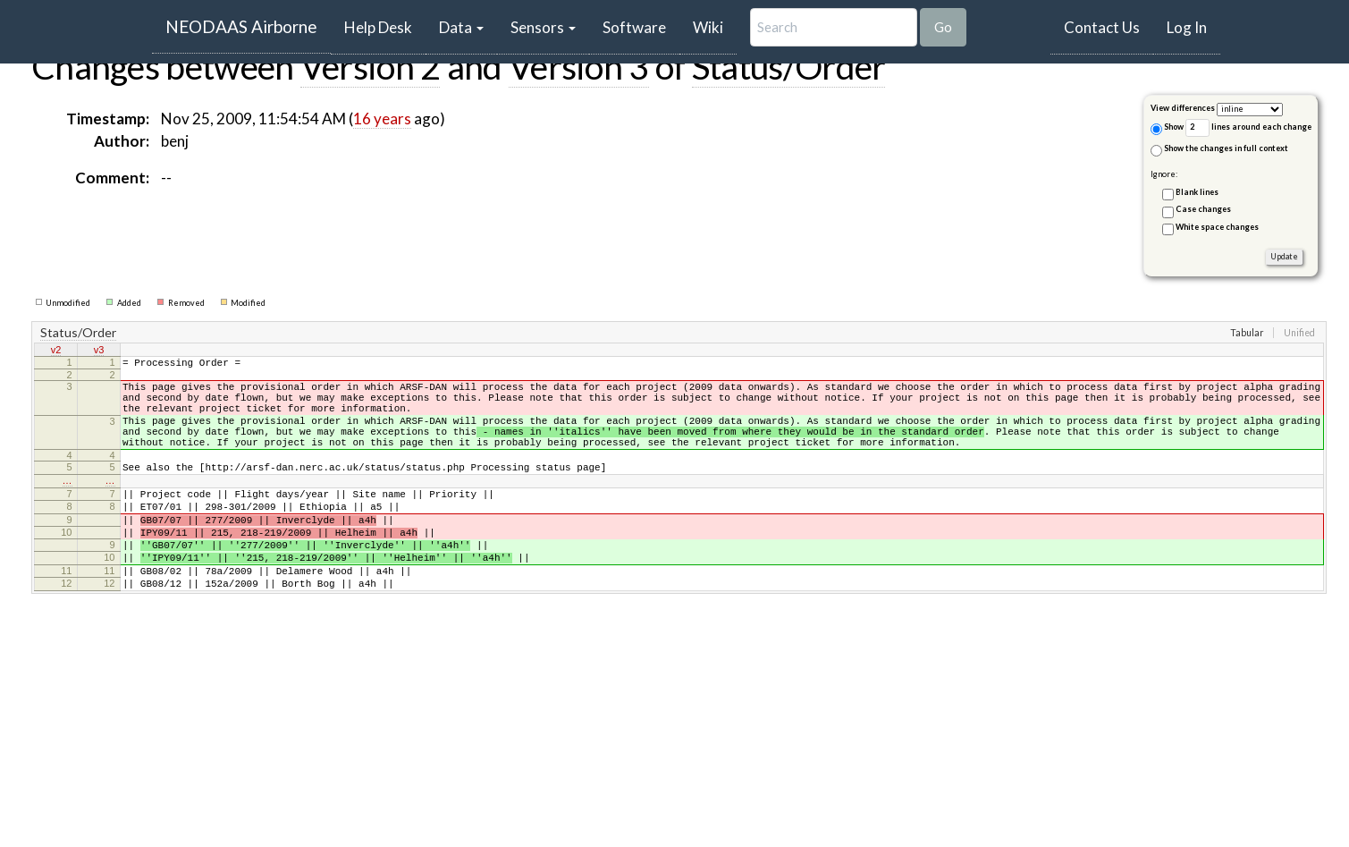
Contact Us (1102, 27)
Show (1167, 128)
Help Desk (385, 27)
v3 (99, 350)
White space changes (1217, 227)
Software (634, 27)
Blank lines (1197, 192)
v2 (56, 350)
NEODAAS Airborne (241, 26)
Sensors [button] (543, 27)
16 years (382, 118)
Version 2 (370, 66)
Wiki (708, 27)
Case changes (1203, 209)
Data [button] (461, 27)
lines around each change (1248, 127)
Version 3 (579, 66)
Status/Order (789, 66)
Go (943, 27)
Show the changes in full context (1219, 149)
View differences (1183, 108)
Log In (1187, 27)
